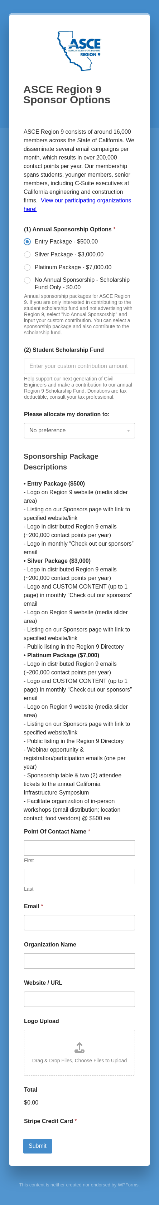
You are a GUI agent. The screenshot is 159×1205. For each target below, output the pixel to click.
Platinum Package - (73, 267)
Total (30, 1090)
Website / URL (43, 983)
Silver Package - (69, 254)
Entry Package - (66, 241)
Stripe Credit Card (50, 1121)
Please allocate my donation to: (67, 414)
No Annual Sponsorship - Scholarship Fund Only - (82, 283)
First (29, 860)
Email (33, 906)
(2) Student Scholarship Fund (64, 350)
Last (28, 889)
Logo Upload (41, 1021)
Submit (38, 1146)
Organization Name (50, 944)
